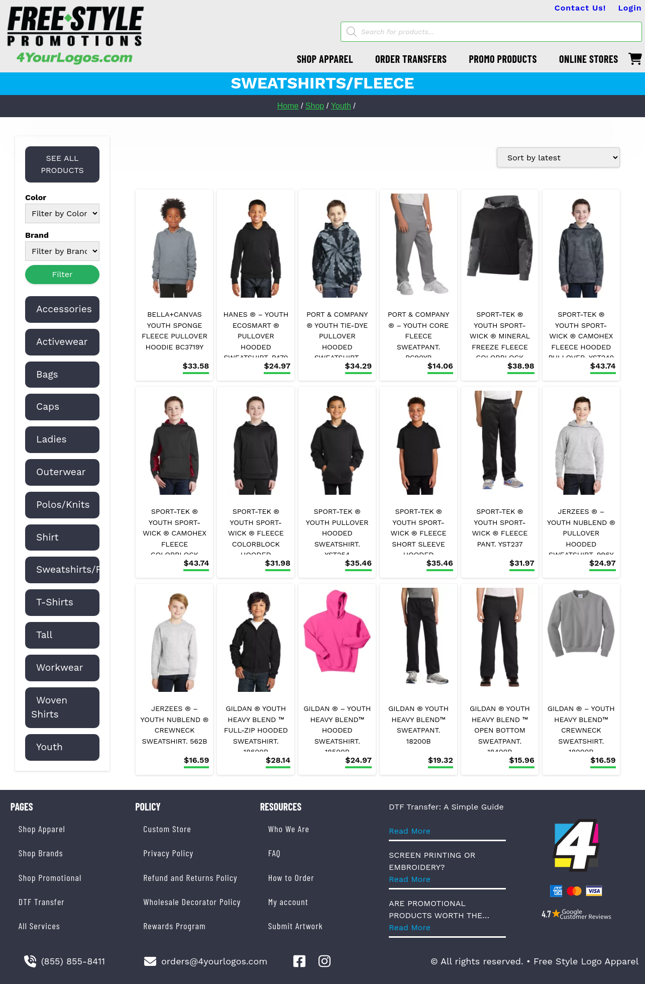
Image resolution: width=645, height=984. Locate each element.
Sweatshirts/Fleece (81, 569)
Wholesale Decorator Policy (192, 901)
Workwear (59, 667)
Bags (47, 374)
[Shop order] (558, 157)
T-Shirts (54, 602)
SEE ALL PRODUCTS (62, 164)
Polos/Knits (63, 504)
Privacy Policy (168, 852)
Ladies (51, 439)
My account (288, 901)
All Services (39, 925)
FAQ (274, 852)
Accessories (64, 309)
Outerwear (61, 472)
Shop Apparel (42, 828)
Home (288, 106)
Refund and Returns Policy (190, 877)
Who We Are (288, 828)
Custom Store (167, 828)
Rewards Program (174, 925)
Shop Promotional (50, 877)
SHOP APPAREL (325, 59)
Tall (44, 635)
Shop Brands (41, 852)
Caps (47, 406)
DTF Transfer (42, 901)
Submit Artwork (295, 925)
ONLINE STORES (588, 59)
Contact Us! (580, 8)
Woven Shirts (49, 707)
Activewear (62, 341)
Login (629, 8)
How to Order (291, 877)
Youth (341, 106)
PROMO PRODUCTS (503, 59)
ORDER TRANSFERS (411, 59)
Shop (314, 106)
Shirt (47, 537)
